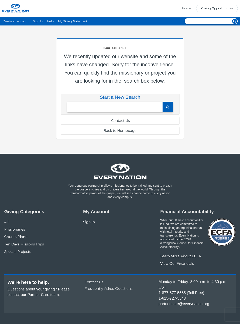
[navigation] (208, 8)
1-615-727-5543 (172, 298)
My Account (96, 211)
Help (50, 21)
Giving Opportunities (217, 8)
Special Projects (17, 252)
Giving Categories (24, 211)
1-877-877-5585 (172, 293)
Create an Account (15, 21)
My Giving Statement (72, 21)
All (6, 222)
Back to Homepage (120, 131)
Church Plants (16, 237)
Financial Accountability (187, 211)
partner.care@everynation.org (184, 304)
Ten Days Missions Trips (24, 244)
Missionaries (14, 229)
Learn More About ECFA (180, 256)
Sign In (38, 21)
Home (186, 8)
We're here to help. (28, 282)
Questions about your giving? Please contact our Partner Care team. (38, 292)
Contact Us (120, 121)
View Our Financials (177, 264)
